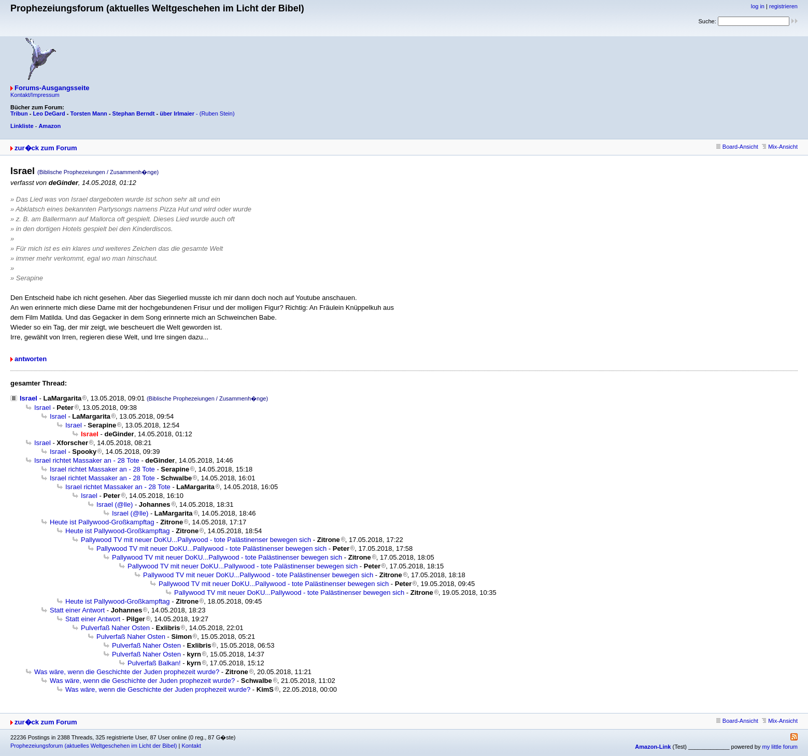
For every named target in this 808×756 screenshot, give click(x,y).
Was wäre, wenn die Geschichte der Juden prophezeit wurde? (126, 672)
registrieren (783, 6)
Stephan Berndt (133, 113)
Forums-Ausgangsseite (52, 88)
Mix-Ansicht (780, 147)
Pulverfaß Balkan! (154, 663)
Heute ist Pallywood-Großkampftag (102, 522)
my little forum (780, 747)
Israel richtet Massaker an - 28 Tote (86, 460)
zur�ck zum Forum (46, 148)
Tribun (19, 113)
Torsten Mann (88, 113)
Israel (28, 398)
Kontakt (191, 746)
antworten (31, 359)
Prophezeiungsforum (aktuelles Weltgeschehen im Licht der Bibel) (93, 746)
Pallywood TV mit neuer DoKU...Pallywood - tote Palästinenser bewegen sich (196, 540)
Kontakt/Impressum (35, 95)
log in (757, 6)
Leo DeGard (49, 113)
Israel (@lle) (114, 504)
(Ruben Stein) (217, 113)
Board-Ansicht (737, 147)
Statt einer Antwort (77, 610)
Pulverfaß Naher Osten (115, 628)
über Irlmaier (177, 113)
